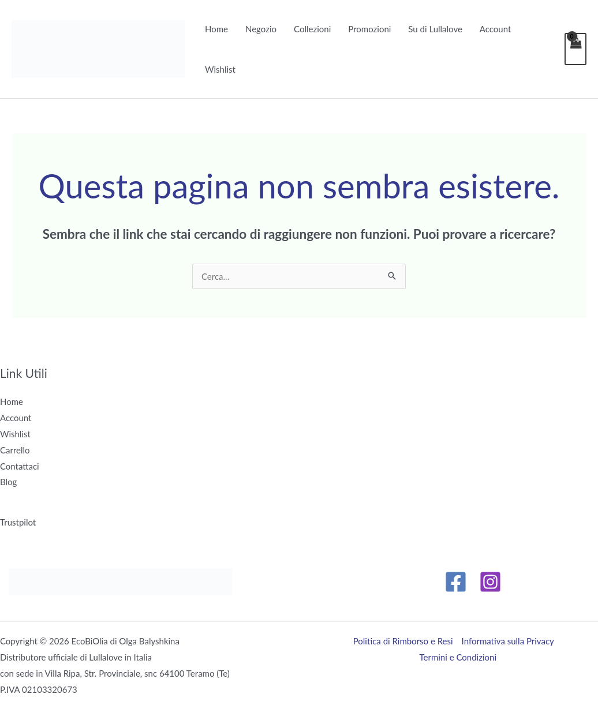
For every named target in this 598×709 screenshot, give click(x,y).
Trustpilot (18, 522)
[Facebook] (455, 582)
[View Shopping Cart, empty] (575, 49)
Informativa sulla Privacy (508, 641)
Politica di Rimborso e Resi (403, 641)
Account (495, 29)
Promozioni (369, 29)
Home (216, 29)
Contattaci (19, 466)
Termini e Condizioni (457, 657)
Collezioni (312, 29)
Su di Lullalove (435, 29)
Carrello (15, 450)
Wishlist (220, 69)
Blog (8, 482)
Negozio (260, 29)
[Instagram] (490, 582)
